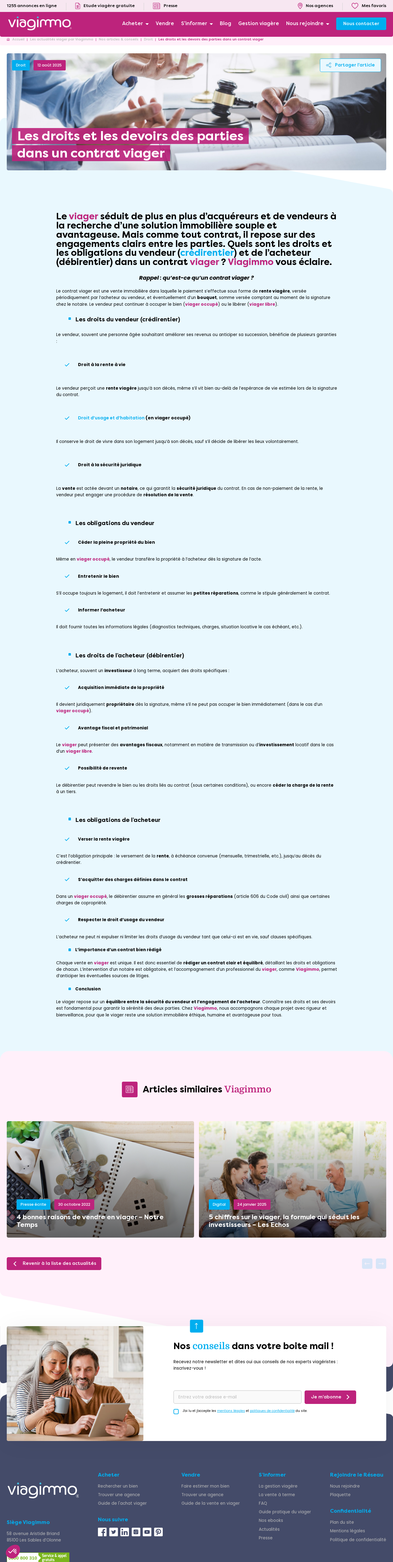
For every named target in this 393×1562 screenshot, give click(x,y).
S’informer (272, 1481)
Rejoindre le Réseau (356, 1481)
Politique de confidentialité (358, 1546)
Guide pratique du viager (285, 1519)
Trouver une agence (119, 1501)
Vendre (190, 1481)
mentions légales (231, 1417)
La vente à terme (277, 1501)
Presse (266, 1544)
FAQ (263, 1510)
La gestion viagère (278, 1493)
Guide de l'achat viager (122, 1510)
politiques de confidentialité (272, 1417)
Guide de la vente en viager (210, 1510)
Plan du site (342, 1529)
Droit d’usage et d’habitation (111, 424)
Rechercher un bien (118, 1493)
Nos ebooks (271, 1527)
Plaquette (340, 1501)
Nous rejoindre (345, 1493)
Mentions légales (347, 1538)
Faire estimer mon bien (205, 1493)
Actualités (269, 1536)
